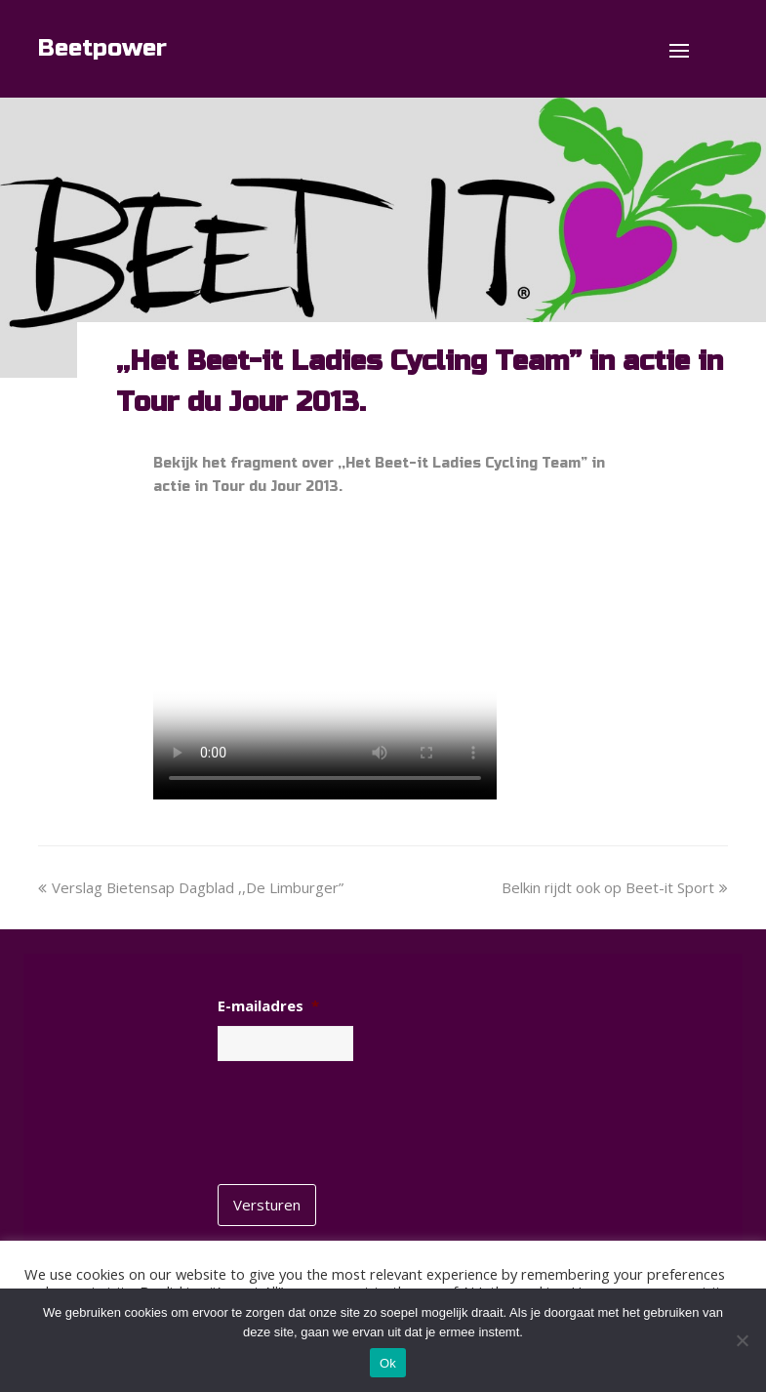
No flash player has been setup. (325, 658)
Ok (388, 1363)
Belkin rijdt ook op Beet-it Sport (615, 887)
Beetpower (102, 48)
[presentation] (366, 1116)
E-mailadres (268, 1006)
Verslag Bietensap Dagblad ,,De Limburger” (190, 887)
